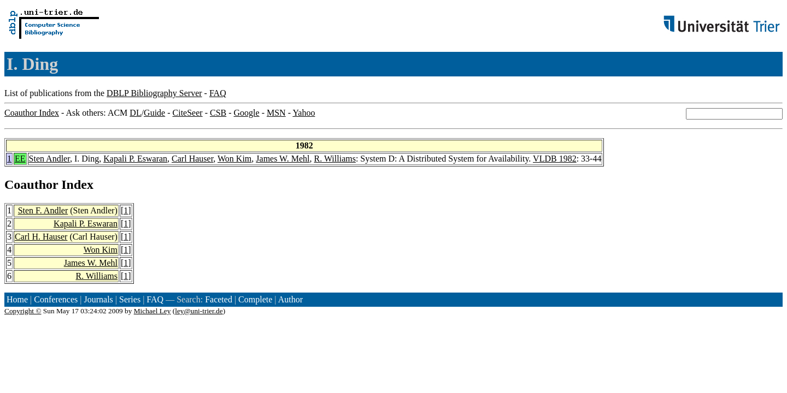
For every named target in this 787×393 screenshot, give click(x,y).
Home (17, 299)
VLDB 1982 (555, 158)
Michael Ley (152, 311)
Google (247, 112)
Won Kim (234, 158)
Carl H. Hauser (41, 236)
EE (20, 158)
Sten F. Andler (43, 210)
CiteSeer (188, 112)
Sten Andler (49, 158)
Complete (255, 299)
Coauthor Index (31, 112)
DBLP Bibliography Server (154, 93)
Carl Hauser (192, 158)
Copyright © (23, 311)
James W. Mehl (282, 158)
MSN (276, 112)
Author (290, 299)
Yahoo (303, 112)
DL (135, 112)
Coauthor (31, 184)
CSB (218, 112)
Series (129, 299)
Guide (154, 112)
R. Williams (335, 158)
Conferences (56, 299)
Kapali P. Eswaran (135, 158)
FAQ (217, 93)
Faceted (218, 299)
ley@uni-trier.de (198, 311)
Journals (98, 299)
